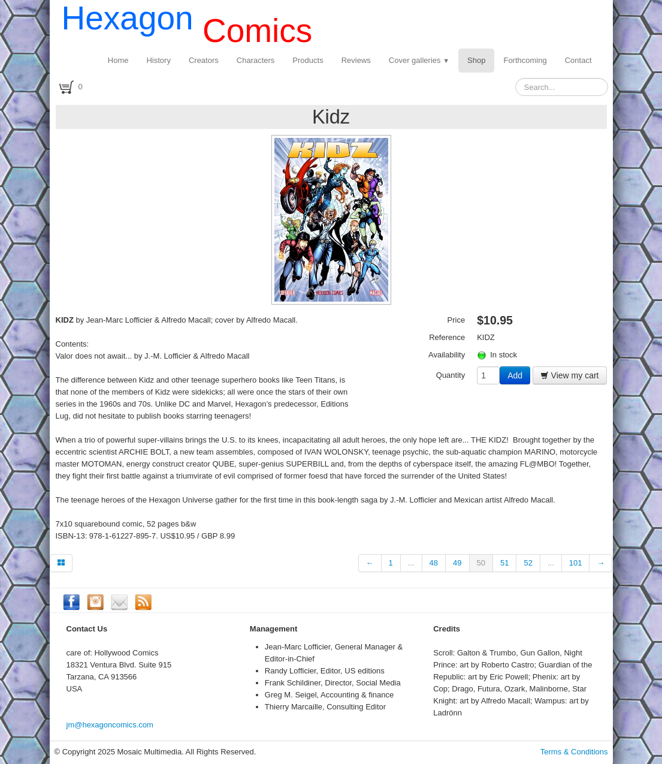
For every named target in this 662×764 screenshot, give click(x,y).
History (158, 60)
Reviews (356, 60)
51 (504, 562)
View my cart (569, 375)
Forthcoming (524, 60)
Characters (256, 60)
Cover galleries (419, 60)
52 (528, 562)
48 (434, 562)
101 (575, 562)
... (411, 562)
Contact (578, 60)
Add (514, 375)
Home (118, 60)
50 (481, 562)
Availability (446, 354)
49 (457, 562)
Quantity (450, 375)
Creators (204, 60)
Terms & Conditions (574, 751)
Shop (476, 60)
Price (456, 319)
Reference (447, 337)
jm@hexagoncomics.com (109, 724)
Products (307, 60)
